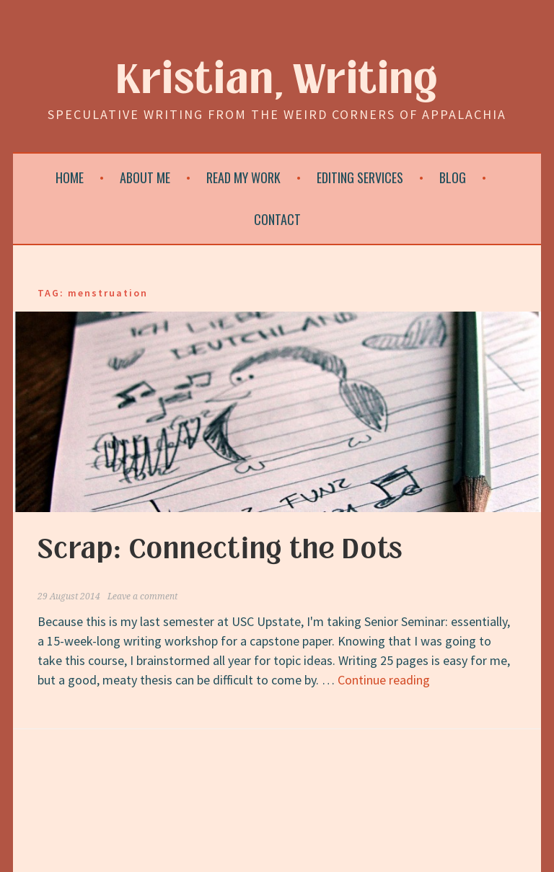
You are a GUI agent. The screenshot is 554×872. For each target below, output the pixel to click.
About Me (145, 177)
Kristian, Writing (277, 80)
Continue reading (384, 679)
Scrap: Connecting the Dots (220, 549)
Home (70, 177)
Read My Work (243, 177)
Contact (277, 219)
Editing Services (360, 177)
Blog (452, 177)
